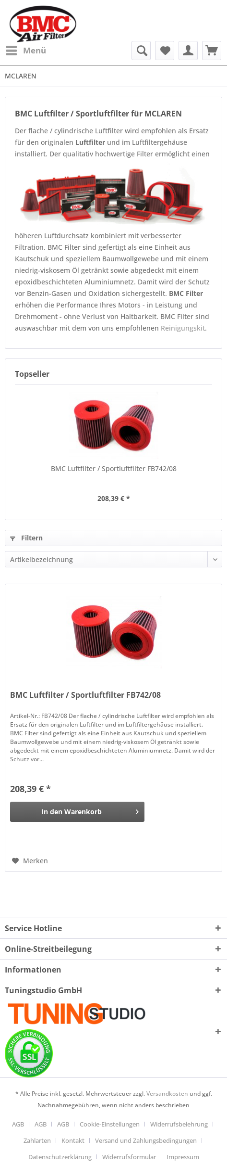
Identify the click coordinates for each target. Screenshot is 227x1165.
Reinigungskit (183, 328)
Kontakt (72, 1140)
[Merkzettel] (164, 50)
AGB (18, 1124)
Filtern (26, 537)
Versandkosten (167, 1093)
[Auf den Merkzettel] (30, 861)
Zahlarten (37, 1140)
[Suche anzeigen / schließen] (141, 50)
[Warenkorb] (211, 50)
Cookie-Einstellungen (110, 1124)
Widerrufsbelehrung (179, 1124)
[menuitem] (25, 50)
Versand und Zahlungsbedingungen (146, 1140)
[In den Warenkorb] (77, 812)
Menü (26, 49)
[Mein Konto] (188, 50)
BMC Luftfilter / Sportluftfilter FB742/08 (114, 468)
